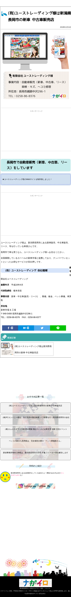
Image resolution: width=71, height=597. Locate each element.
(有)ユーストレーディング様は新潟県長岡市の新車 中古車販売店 (33, 349)
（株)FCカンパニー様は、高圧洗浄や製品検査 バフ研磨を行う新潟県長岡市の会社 (35, 417)
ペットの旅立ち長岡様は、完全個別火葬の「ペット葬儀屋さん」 (35, 441)
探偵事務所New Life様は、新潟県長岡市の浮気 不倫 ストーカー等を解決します (35, 453)
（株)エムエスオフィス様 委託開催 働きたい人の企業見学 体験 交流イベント (35, 429)
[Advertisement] (36, 131)
